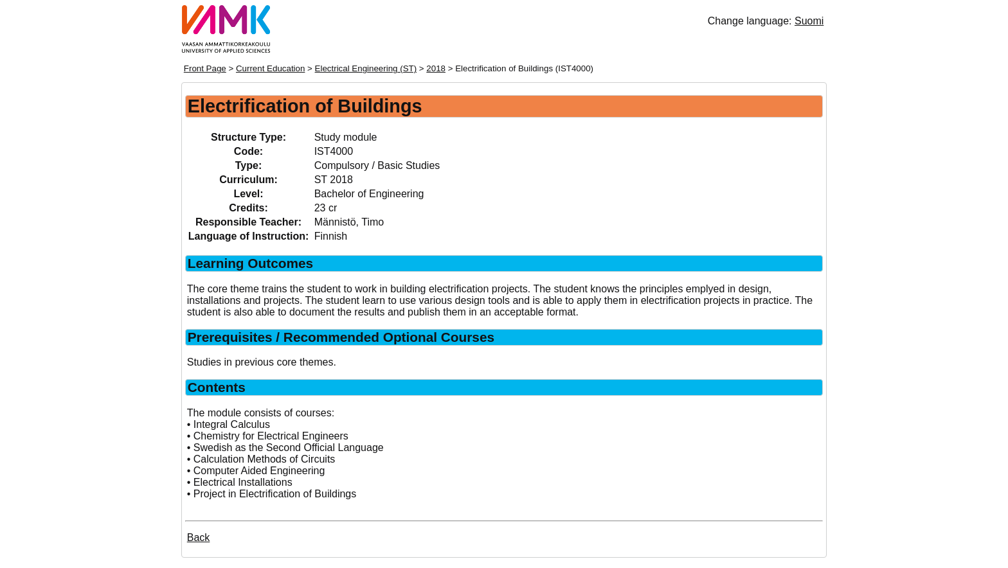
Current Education (270, 68)
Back (198, 537)
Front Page (205, 68)
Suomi (809, 20)
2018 (436, 68)
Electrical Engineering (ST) (366, 68)
